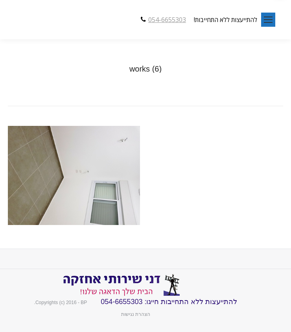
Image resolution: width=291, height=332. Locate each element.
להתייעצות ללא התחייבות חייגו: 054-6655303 (168, 302)
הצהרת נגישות (135, 314)
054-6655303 (167, 19)
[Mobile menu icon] (268, 20)
